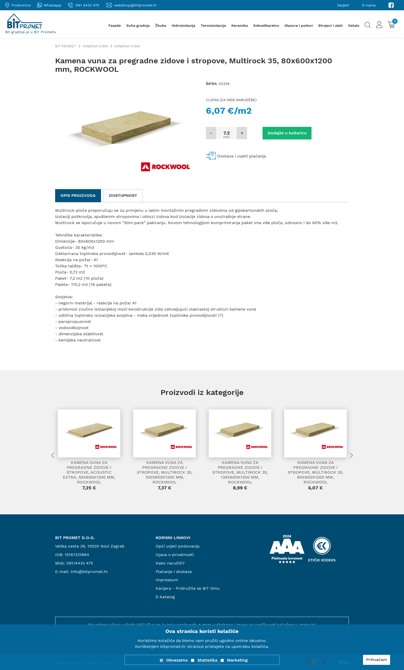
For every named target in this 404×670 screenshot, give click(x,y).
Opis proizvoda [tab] (78, 195)
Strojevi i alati (330, 25)
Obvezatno (177, 660)
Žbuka (160, 25)
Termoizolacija (213, 25)
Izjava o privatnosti (175, 554)
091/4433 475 (79, 563)
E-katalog (165, 596)
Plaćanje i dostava (174, 571)
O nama (369, 5)
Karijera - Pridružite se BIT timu (188, 588)
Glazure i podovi (298, 25)
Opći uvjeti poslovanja (177, 546)
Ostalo (353, 25)
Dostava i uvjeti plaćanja (241, 156)
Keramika (239, 25)
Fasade (114, 25)
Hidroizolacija (183, 25)
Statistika (207, 660)
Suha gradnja (138, 25)
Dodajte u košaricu (287, 132)
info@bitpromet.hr (89, 571)
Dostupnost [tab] (123, 195)
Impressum (167, 579)
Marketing (237, 660)
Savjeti (343, 5)
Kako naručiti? (170, 563)
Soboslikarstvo (266, 25)
